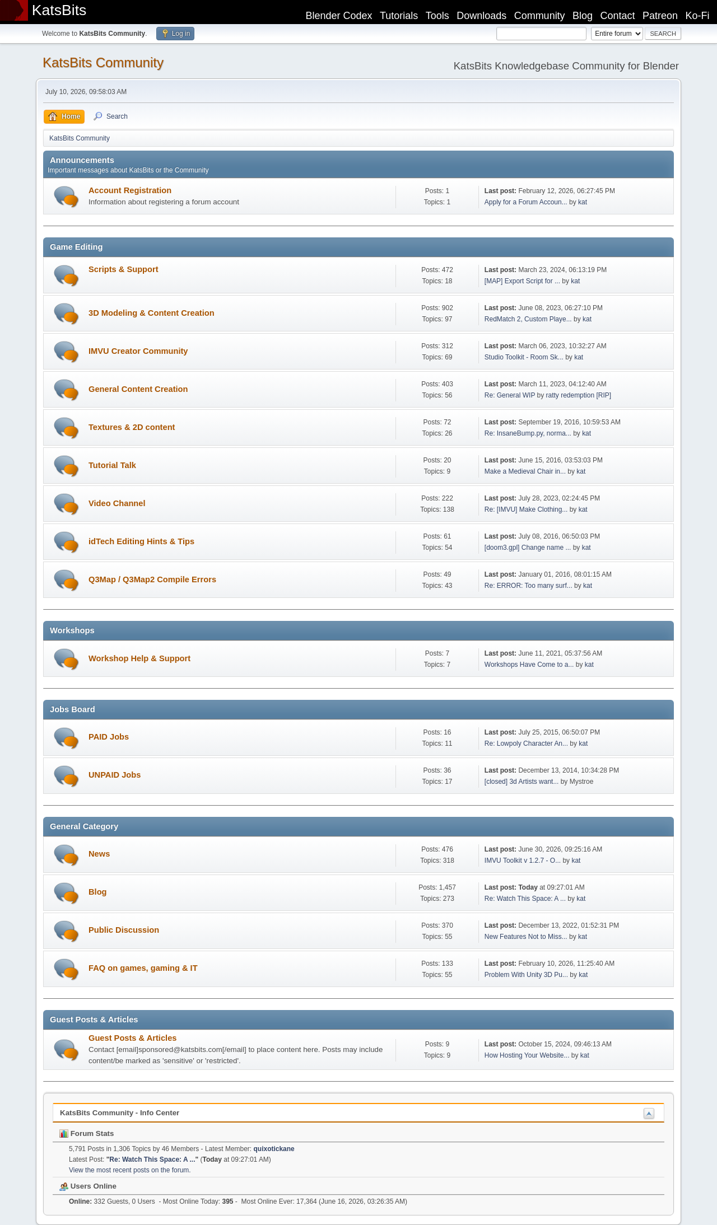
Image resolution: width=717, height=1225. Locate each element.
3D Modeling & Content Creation (152, 312)
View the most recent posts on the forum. (130, 1170)
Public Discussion (124, 929)
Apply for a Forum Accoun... (526, 202)
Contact (617, 15)
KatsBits (59, 10)
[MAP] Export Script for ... (522, 281)
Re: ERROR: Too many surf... (528, 586)
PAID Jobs (109, 736)
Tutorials (399, 15)
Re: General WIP (510, 395)
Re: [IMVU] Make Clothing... (526, 509)
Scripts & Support (124, 269)
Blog (582, 15)
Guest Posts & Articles (132, 1038)
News (99, 853)
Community (539, 15)
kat (582, 202)
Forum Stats (86, 1133)
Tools (437, 15)
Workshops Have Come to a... (529, 664)
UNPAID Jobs (115, 774)
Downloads (481, 15)
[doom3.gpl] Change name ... (528, 547)
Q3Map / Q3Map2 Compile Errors (152, 579)
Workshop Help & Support (139, 658)
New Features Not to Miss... (526, 937)
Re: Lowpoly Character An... (526, 743)
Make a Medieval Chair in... (525, 471)
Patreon (660, 15)
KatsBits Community (103, 62)
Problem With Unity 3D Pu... (526, 975)
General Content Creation (138, 389)
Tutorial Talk (112, 465)
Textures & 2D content (132, 427)
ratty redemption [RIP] (579, 395)
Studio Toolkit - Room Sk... (524, 357)
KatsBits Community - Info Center (119, 1113)
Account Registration (130, 190)
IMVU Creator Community (138, 351)
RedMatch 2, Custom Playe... (528, 319)
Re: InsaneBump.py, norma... (528, 433)
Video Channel (117, 503)
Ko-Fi (698, 15)
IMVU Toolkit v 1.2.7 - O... (523, 860)
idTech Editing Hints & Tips (141, 541)
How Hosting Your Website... (527, 1055)
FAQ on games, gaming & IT (143, 968)
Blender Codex (338, 15)
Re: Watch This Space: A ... (525, 899)
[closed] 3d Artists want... (522, 782)
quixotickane (274, 1149)
